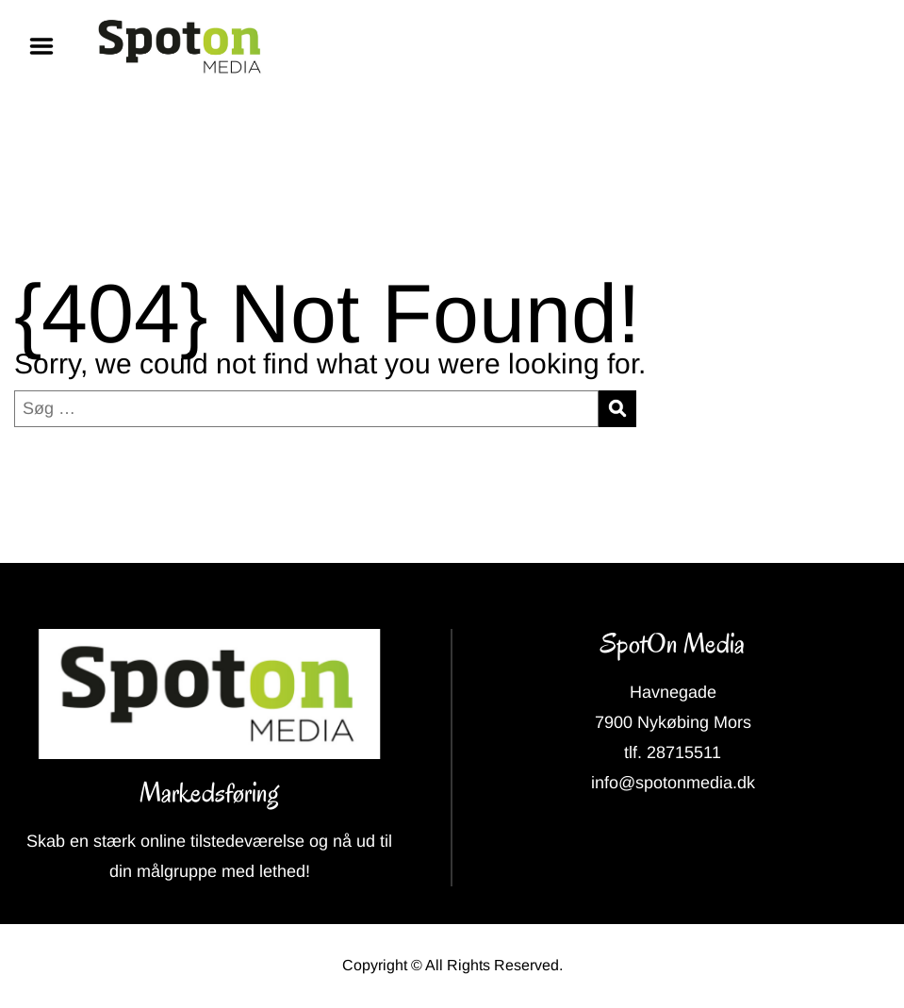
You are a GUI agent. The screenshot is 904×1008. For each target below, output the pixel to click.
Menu (48, 46)
